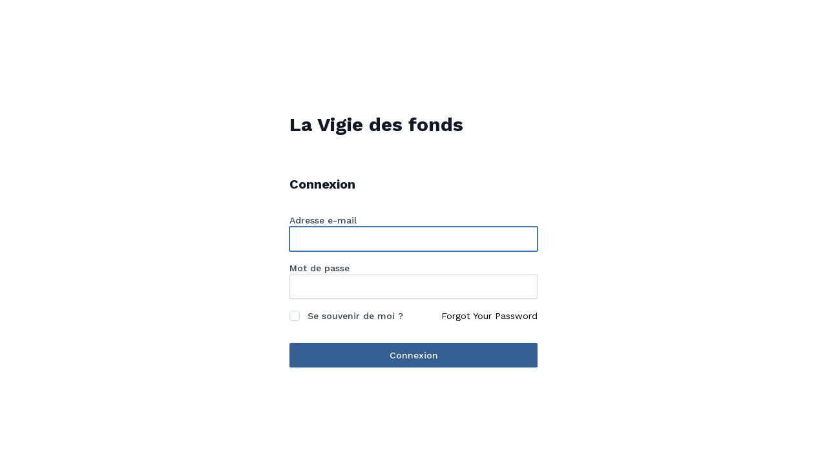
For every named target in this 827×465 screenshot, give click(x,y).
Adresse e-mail (323, 220)
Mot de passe (319, 268)
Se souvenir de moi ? (355, 316)
